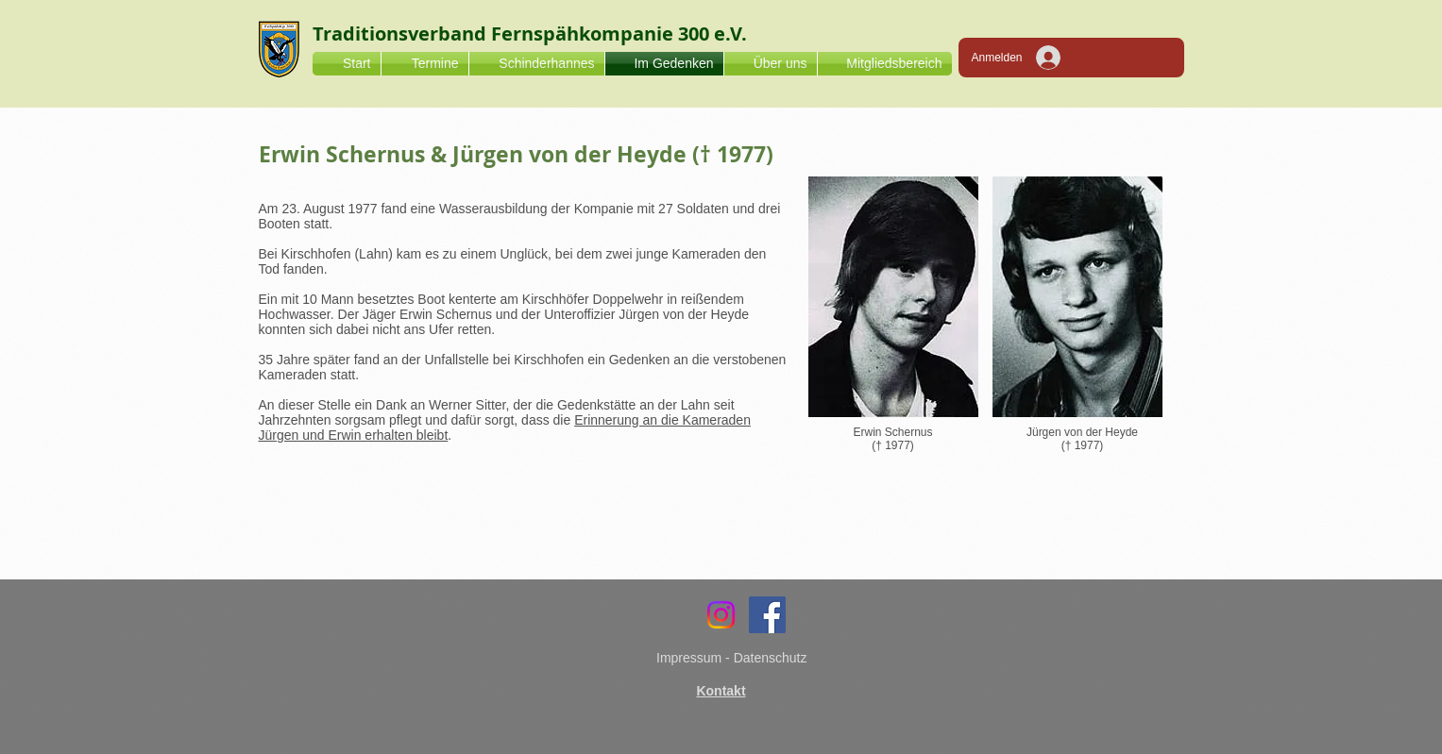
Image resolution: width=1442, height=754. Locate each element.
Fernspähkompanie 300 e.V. (619, 33)
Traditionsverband (402, 33)
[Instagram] (721, 614)
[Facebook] (767, 614)
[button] (770, 63)
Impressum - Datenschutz (731, 657)
